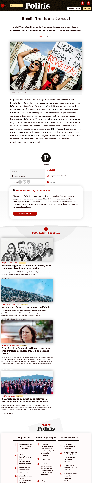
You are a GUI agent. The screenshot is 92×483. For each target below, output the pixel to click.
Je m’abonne (34, 416)
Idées (2, 419)
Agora (2, 412)
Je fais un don (35, 412)
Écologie (3, 416)
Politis (41, 36)
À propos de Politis (36, 419)
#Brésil (52, 182)
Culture (3, 421)
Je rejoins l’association (37, 418)
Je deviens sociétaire (37, 414)
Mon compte (34, 421)
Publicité (74, 470)
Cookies (82, 470)
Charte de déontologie (33, 470)
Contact (8, 470)
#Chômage (64, 419)
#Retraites (64, 418)
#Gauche (63, 416)
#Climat (63, 412)
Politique (3, 414)
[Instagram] (39, 477)
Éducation (18, 418)
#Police (63, 414)
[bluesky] (28, 477)
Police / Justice (20, 421)
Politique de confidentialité (60, 470)
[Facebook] (22, 477)
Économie (18, 416)
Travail (17, 414)
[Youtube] (34, 477)
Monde (18, 412)
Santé (17, 419)
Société (3, 418)
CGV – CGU (46, 470)
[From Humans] (45, 477)
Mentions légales (18, 470)
